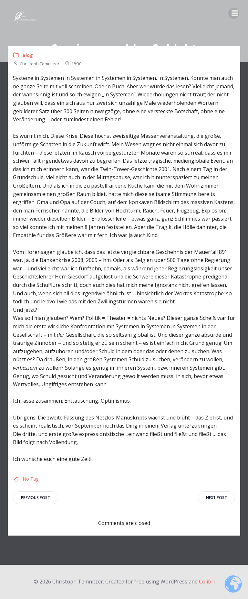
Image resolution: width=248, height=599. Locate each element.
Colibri (207, 581)
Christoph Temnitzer (36, 64)
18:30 (73, 64)
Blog (28, 55)
